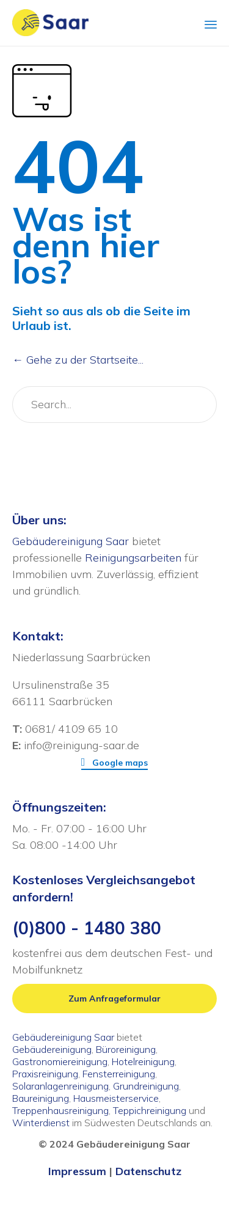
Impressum (77, 1171)
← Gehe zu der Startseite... (78, 360)
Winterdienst (41, 1122)
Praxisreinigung (45, 1074)
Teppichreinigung (149, 1110)
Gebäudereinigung (52, 1049)
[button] (114, 763)
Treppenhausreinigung (60, 1110)
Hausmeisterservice (116, 1098)
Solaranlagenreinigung (60, 1086)
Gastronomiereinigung (59, 1061)
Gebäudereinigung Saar (70, 541)
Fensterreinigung (118, 1074)
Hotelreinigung (143, 1061)
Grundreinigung (146, 1086)
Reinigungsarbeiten (133, 558)
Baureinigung (40, 1098)
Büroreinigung (126, 1049)
